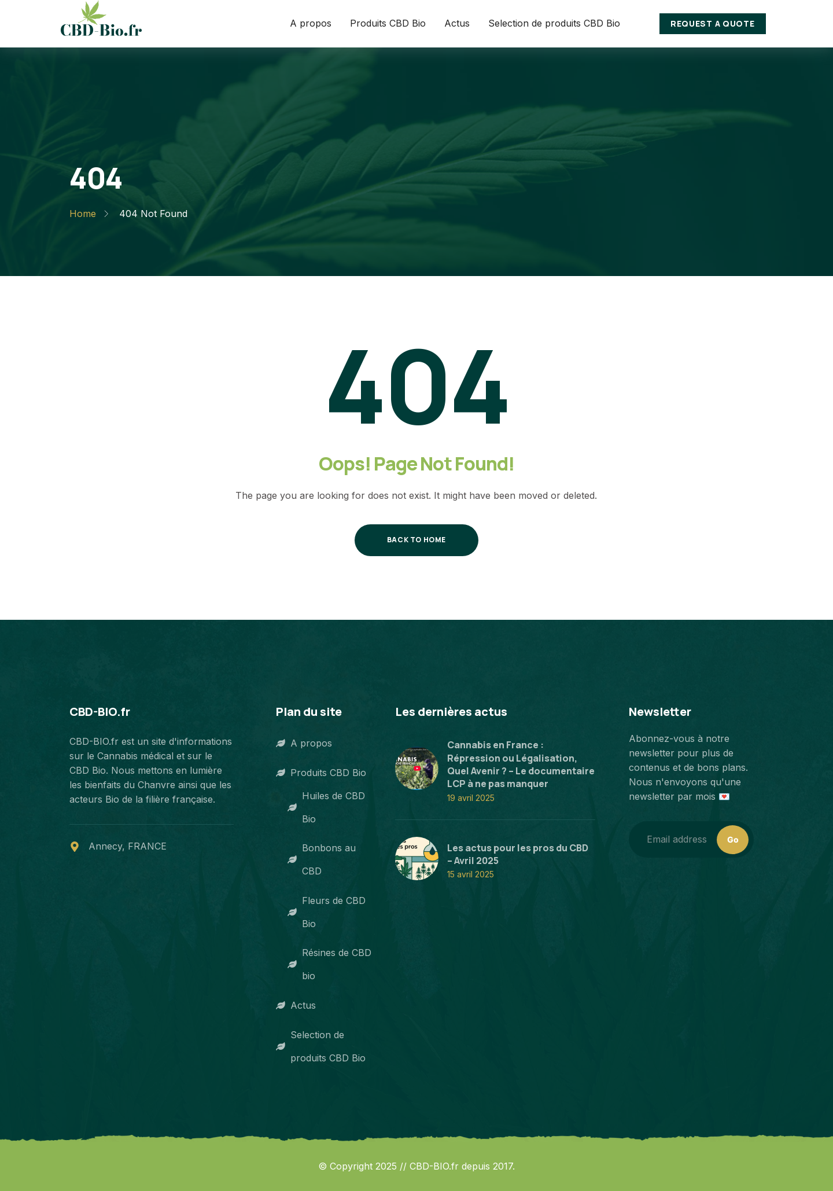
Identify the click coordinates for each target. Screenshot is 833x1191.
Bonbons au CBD (322, 859)
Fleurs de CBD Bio (327, 912)
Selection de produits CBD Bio (321, 1046)
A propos (304, 743)
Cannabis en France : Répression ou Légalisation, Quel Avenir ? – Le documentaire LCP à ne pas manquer (521, 764)
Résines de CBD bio (329, 964)
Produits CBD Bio (321, 772)
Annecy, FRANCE (128, 846)
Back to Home (416, 540)
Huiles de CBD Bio (326, 807)
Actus (296, 1005)
